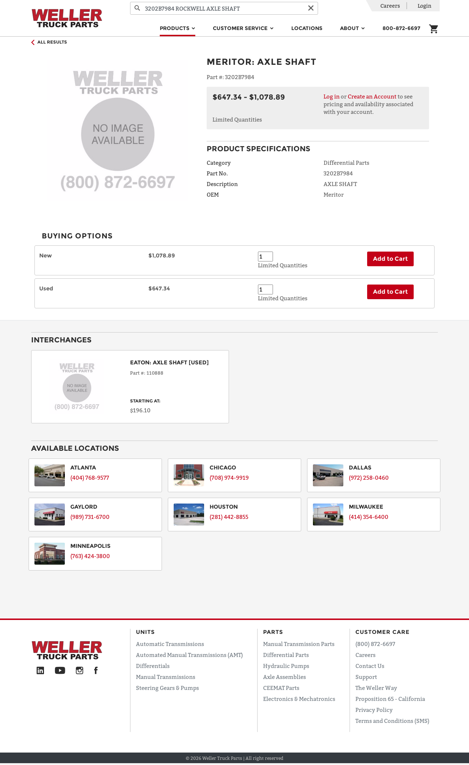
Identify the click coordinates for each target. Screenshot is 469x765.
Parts (273, 631)
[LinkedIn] (40, 670)
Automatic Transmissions (170, 643)
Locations (306, 28)
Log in (332, 96)
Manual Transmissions (165, 676)
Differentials (153, 665)
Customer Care (382, 631)
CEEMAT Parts (281, 687)
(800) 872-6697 (375, 643)
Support (366, 676)
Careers (390, 6)
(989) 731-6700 (90, 516)
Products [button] (175, 28)
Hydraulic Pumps (286, 665)
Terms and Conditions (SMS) (392, 720)
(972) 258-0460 (369, 477)
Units (145, 631)
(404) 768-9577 (89, 477)
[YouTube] (60, 670)
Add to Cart (390, 258)
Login (424, 6)
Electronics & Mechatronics (299, 698)
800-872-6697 (401, 28)
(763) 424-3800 (90, 556)
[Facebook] (95, 670)
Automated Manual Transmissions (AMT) (189, 654)
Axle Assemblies (284, 676)
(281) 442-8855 (229, 516)
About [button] (350, 28)
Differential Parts (286, 654)
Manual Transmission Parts (299, 643)
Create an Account (372, 96)
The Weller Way (376, 687)
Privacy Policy (374, 709)
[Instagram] (80, 670)
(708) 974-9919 (229, 477)
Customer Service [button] (241, 28)
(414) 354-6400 (368, 516)
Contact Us (369, 665)
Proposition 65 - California (390, 698)
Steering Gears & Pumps (167, 687)
